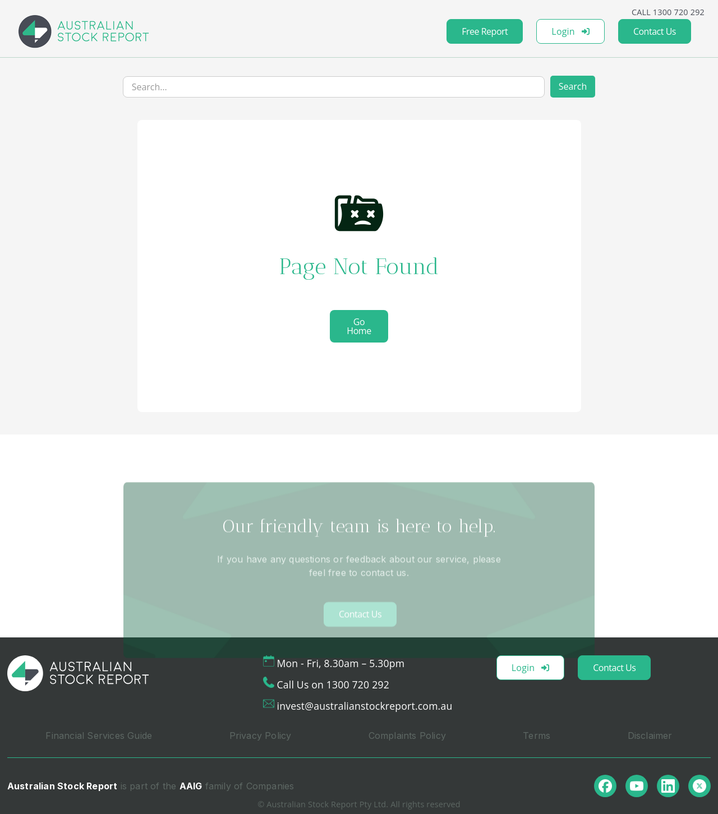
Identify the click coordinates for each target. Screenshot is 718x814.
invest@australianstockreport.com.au (365, 706)
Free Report (485, 31)
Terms (536, 735)
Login (570, 31)
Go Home (359, 326)
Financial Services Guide (98, 735)
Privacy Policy (260, 735)
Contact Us (654, 31)
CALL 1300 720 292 (668, 12)
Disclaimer (650, 735)
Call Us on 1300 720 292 (333, 684)
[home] (83, 31)
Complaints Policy (407, 735)
